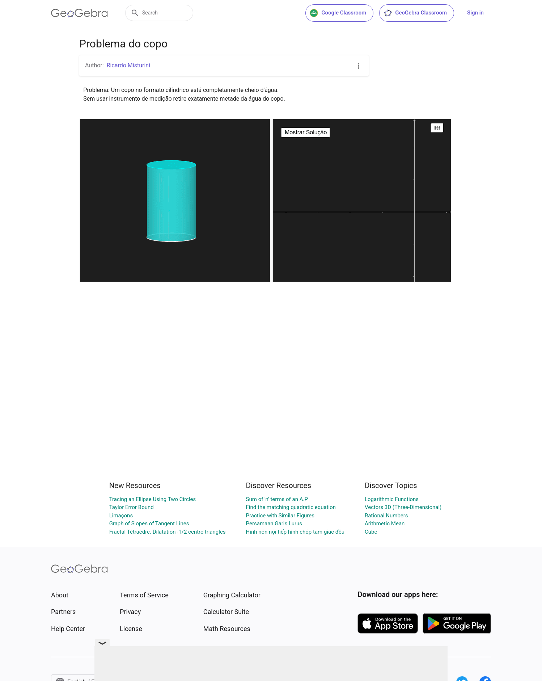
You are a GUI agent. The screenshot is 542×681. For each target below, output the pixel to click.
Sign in (475, 12)
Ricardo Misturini (128, 65)
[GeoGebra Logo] (79, 13)
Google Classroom (338, 13)
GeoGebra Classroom (415, 13)
